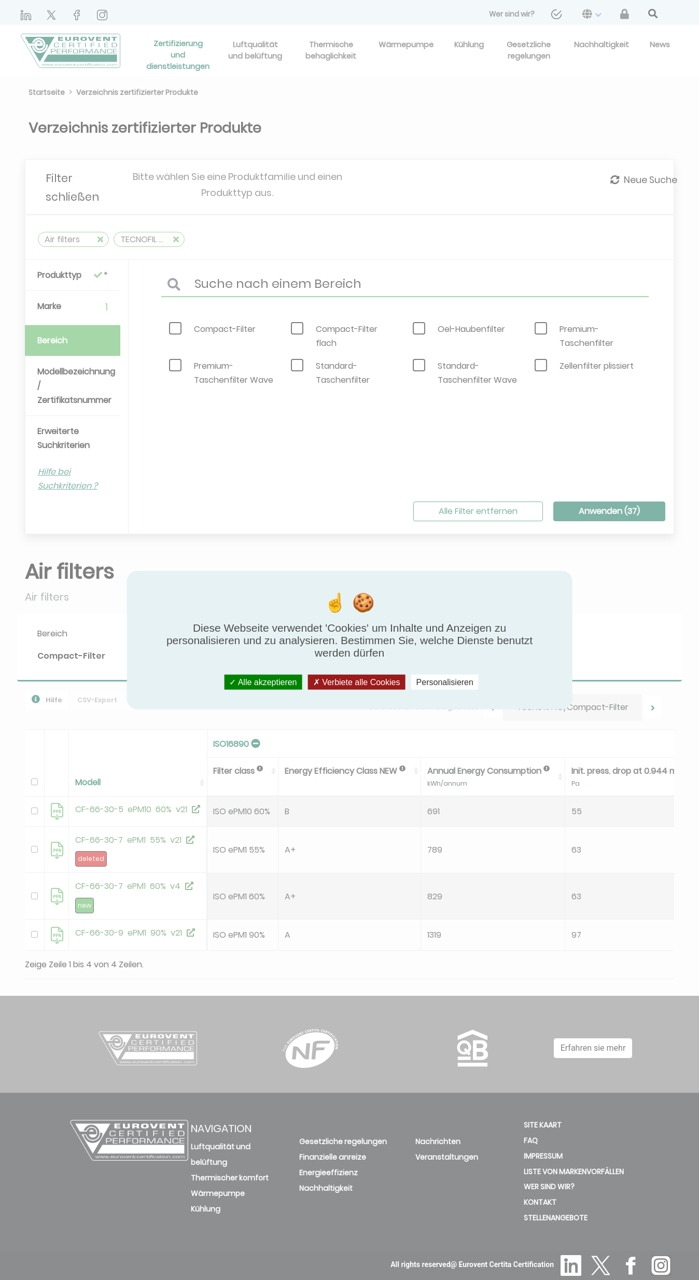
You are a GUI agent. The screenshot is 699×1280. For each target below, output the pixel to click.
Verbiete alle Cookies (356, 681)
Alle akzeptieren (263, 681)
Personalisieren (444, 681)
